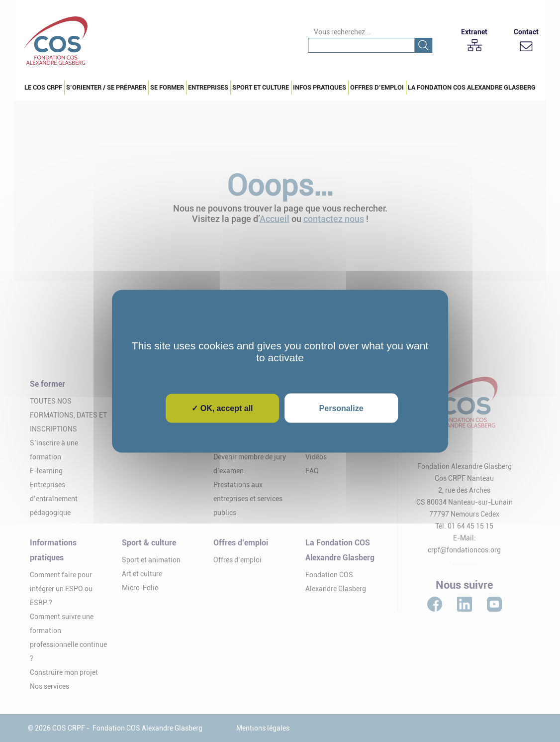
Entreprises (208, 87)
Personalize (341, 408)
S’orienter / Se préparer (106, 87)
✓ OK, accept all (222, 408)
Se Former (167, 87)
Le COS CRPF (43, 87)
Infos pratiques (319, 87)
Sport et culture (260, 87)
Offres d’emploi (377, 87)
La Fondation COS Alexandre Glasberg (472, 87)
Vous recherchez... (342, 32)
